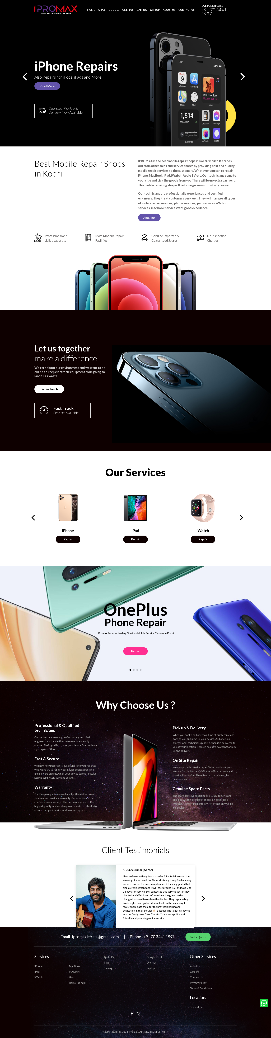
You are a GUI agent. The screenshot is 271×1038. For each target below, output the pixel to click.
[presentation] (24, 78)
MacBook (74, 966)
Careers (194, 971)
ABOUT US (169, 9)
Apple (101, 9)
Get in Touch (33, 373)
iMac (106, 962)
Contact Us (196, 977)
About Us (195, 966)
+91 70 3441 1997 (214, 12)
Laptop (155, 9)
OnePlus (127, 9)
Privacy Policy (198, 982)
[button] (130, 654)
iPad (37, 971)
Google (114, 9)
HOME (91, 9)
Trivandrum (196, 1007)
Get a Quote (198, 937)
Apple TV (109, 957)
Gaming (142, 9)
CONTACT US (186, 9)
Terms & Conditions (201, 988)
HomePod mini (77, 982)
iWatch (38, 977)
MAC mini (74, 971)
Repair (68, 539)
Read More (47, 86)
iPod (71, 977)
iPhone (38, 966)
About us (149, 234)
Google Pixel (154, 957)
